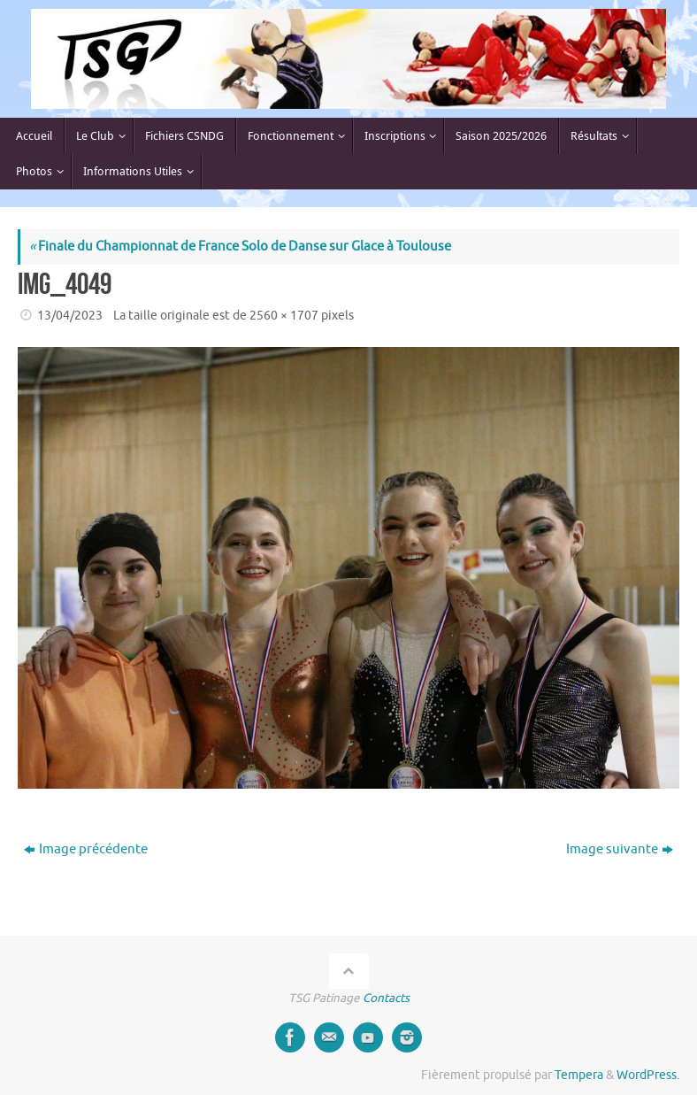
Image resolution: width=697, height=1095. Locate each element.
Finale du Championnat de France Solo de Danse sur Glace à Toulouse (240, 246)
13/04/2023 (70, 315)
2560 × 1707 (283, 315)
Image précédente (86, 849)
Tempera (579, 1075)
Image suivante (619, 849)
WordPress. (648, 1075)
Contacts (386, 998)
